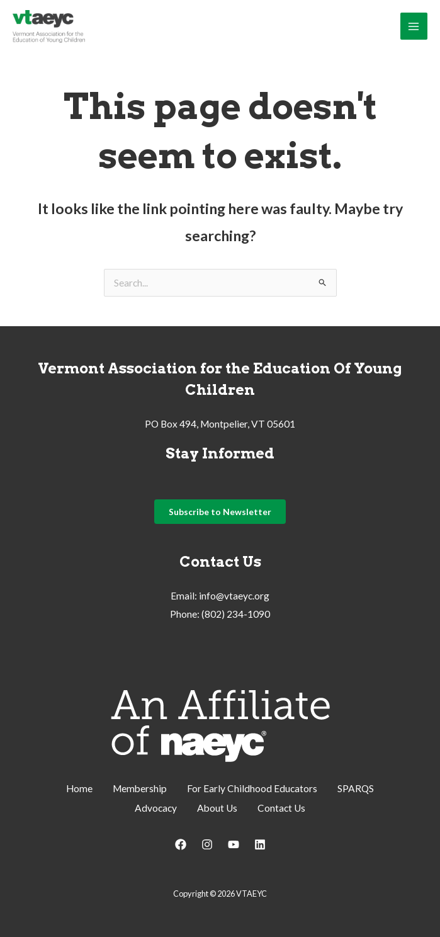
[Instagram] (207, 845)
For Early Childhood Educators (252, 791)
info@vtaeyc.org (234, 599)
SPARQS (355, 791)
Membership (140, 791)
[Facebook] (180, 845)
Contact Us (281, 809)
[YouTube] (233, 845)
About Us (217, 809)
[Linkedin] (260, 845)
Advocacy (156, 809)
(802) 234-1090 (235, 617)
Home (79, 791)
